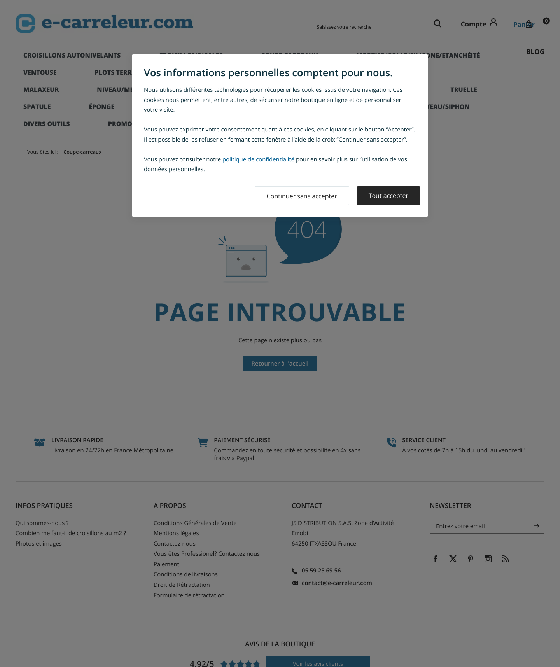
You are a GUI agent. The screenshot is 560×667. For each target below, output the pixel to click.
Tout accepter (388, 195)
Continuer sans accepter (302, 196)
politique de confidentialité (258, 159)
